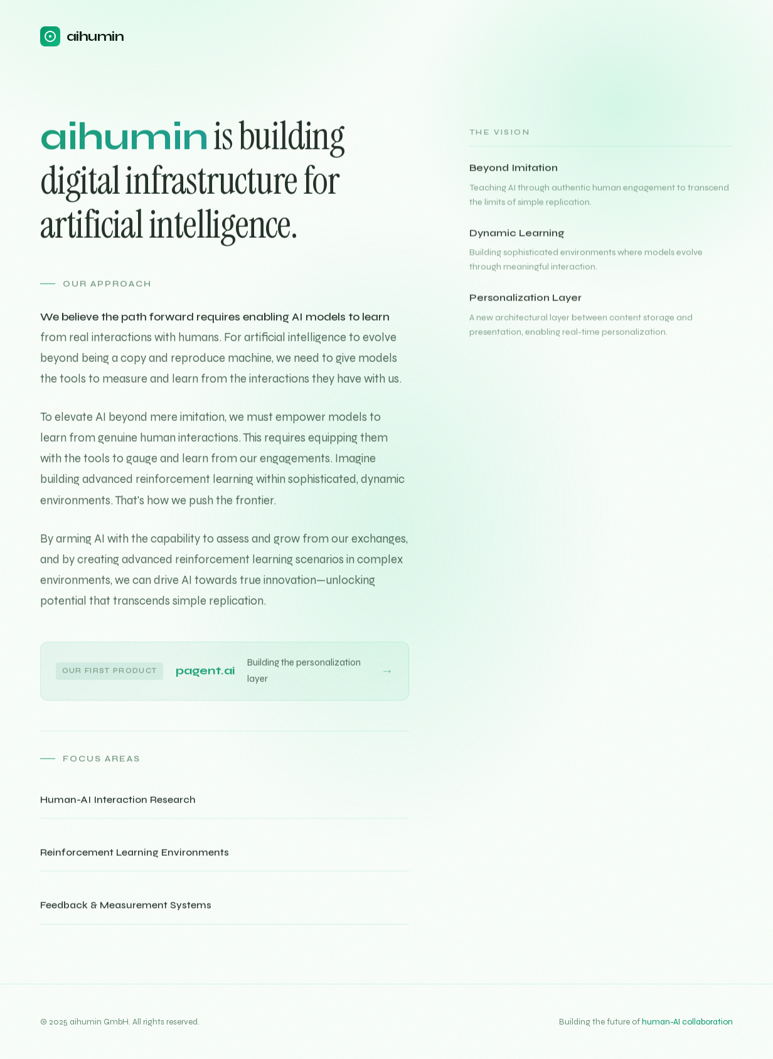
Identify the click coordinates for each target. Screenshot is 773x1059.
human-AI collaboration (687, 1021)
